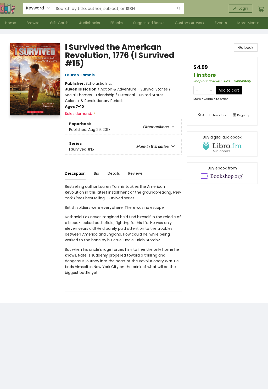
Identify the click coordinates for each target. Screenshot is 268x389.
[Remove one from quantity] (197, 90)
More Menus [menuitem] (248, 22)
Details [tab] (114, 173)
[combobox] (38, 8)
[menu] (134, 23)
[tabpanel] (123, 237)
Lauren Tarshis (80, 75)
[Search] (179, 8)
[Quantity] (204, 90)
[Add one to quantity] (211, 90)
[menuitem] (10, 23)
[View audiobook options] (222, 144)
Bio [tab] (96, 173)
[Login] (240, 8)
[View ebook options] (222, 173)
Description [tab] (75, 173)
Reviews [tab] (135, 173)
